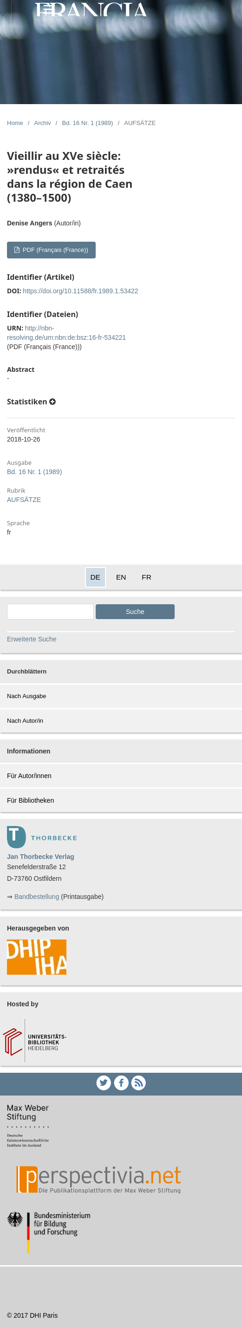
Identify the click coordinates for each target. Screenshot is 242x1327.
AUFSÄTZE (24, 499)
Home (15, 122)
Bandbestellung (36, 896)
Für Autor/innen (29, 775)
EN (121, 577)
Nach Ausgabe (26, 696)
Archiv (42, 122)
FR (146, 577)
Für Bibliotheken (30, 800)
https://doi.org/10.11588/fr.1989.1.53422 (80, 291)
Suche (135, 611)
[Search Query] (50, 612)
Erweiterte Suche (32, 639)
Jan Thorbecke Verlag (40, 856)
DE (95, 577)
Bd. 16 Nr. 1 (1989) (87, 122)
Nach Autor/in (25, 720)
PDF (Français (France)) (54, 249)
